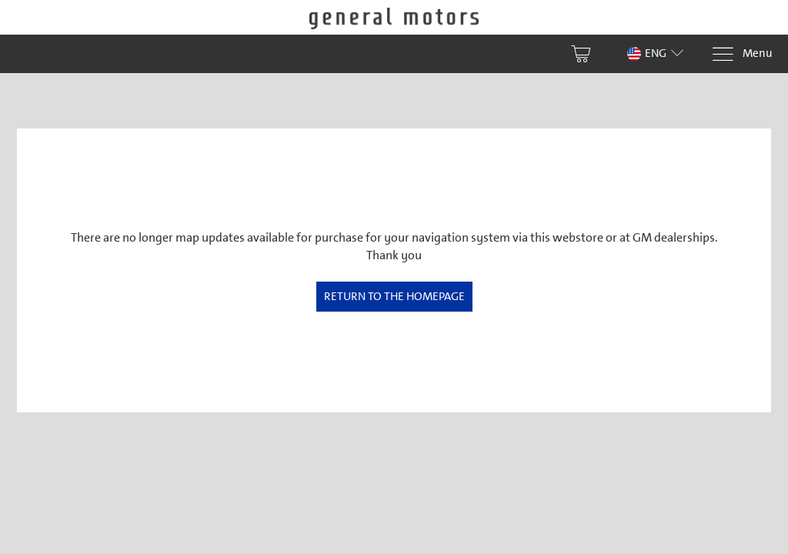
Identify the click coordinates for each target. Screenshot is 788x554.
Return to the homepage (394, 296)
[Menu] (741, 54)
